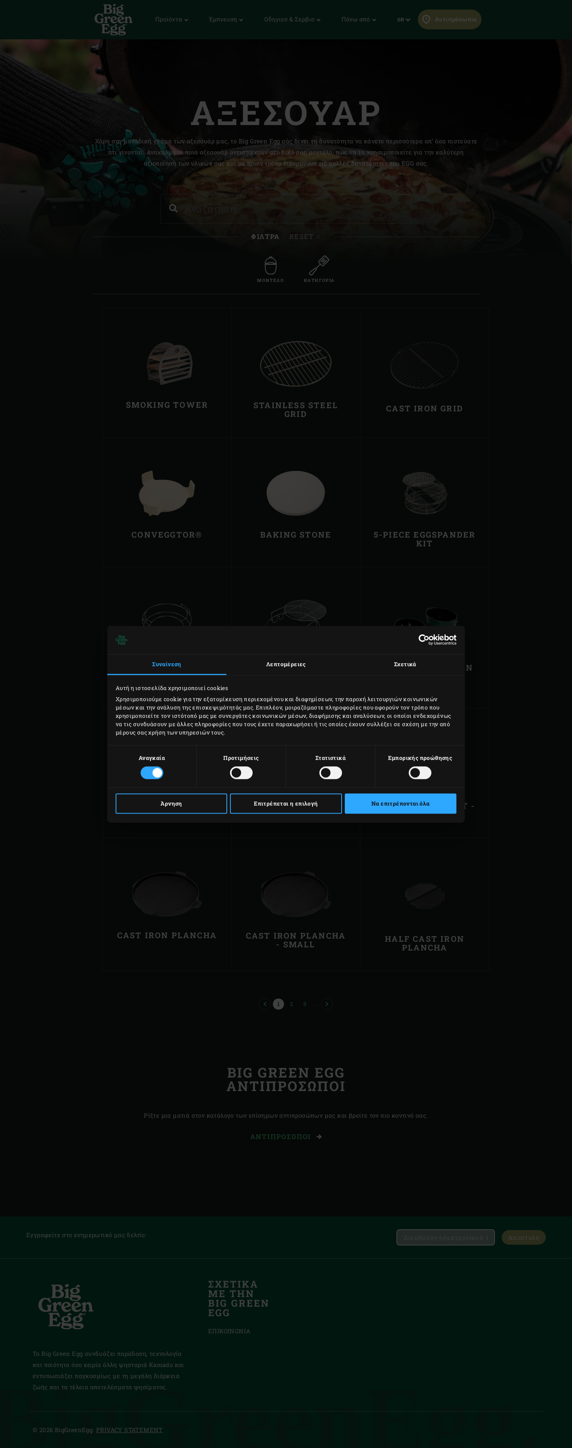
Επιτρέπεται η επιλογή (286, 803)
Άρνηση (171, 803)
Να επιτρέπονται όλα (400, 803)
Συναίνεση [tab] (167, 664)
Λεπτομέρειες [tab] (286, 664)
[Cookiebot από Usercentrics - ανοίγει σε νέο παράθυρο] (421, 640)
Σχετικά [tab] (405, 664)
